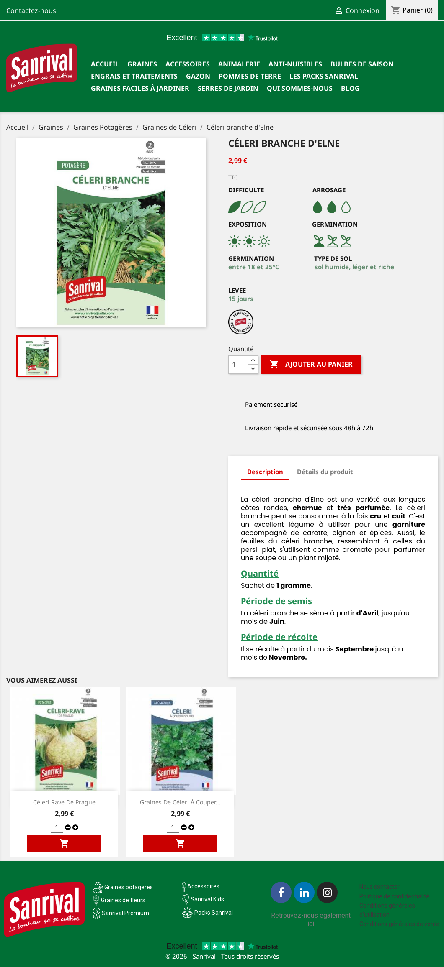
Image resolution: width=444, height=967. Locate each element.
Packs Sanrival (213, 912)
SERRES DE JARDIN (228, 88)
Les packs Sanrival (323, 76)
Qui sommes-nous (300, 88)
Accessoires (187, 64)
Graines (142, 64)
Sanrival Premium (125, 913)
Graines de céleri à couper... (180, 802)
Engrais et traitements (134, 76)
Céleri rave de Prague (64, 802)
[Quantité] (238, 364)
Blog (350, 88)
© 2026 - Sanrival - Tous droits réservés (222, 956)
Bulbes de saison (362, 64)
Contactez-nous (31, 10)
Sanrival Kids (207, 899)
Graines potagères (128, 887)
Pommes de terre (250, 76)
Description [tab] (265, 471)
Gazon (198, 76)
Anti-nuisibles (295, 64)
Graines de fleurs (123, 900)
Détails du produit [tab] (325, 471)
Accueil (105, 64)
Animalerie (239, 64)
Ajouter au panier (311, 364)
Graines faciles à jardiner (140, 88)
